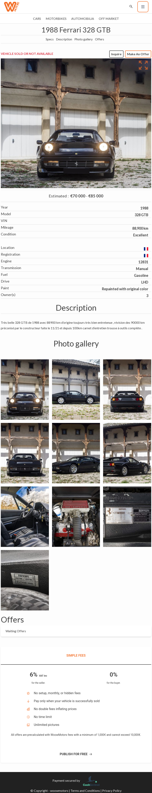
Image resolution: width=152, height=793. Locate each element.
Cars (37, 18)
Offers (99, 39)
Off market (109, 18)
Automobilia (82, 18)
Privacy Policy (112, 790)
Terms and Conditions (85, 790)
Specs (50, 39)
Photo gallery (83, 39)
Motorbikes (56, 18)
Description (64, 39)
